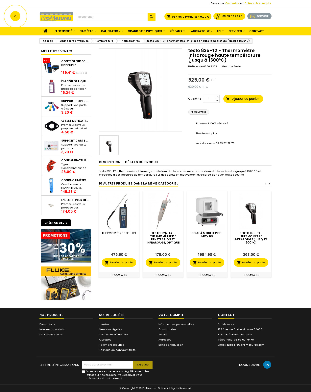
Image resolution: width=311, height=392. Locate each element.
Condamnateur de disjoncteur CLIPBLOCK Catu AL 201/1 (75, 160)
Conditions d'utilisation (114, 334)
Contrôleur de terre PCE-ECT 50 (75, 61)
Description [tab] (109, 162)
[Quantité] (209, 99)
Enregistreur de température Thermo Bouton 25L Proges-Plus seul (75, 200)
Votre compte (171, 315)
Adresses (164, 340)
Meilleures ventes (51, 334)
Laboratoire (200, 31)
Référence (195, 66)
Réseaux (176, 31)
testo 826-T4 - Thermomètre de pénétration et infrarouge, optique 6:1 (163, 239)
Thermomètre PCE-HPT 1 (119, 234)
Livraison (105, 324)
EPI (219, 31)
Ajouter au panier (242, 98)
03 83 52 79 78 (232, 16)
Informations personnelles (176, 324)
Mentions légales (110, 329)
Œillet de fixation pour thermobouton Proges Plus (75, 120)
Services (235, 31)
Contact (256, 31)
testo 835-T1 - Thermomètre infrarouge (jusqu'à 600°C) (251, 238)
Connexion (232, 3)
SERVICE (263, 16)
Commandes (167, 329)
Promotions (47, 324)
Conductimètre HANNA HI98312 (75, 180)
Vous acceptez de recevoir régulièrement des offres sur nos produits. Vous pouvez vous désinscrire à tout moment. (117, 375)
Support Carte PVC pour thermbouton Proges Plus (75, 140)
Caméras (87, 31)
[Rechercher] (116, 17)
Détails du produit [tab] (142, 162)
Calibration (110, 31)
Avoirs (162, 334)
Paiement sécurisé (111, 345)
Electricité (63, 31)
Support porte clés (75, 101)
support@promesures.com (246, 345)
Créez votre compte (258, 3)
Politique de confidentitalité (117, 350)
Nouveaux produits (52, 329)
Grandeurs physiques (145, 31)
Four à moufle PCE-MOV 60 (207, 234)
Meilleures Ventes (56, 51)
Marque (227, 66)
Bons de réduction (170, 345)
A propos (105, 340)
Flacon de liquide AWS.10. (75, 81)
